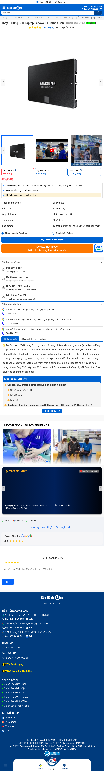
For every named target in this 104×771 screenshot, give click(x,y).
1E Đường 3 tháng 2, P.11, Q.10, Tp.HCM (25, 615)
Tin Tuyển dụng (12, 664)
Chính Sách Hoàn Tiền (15, 701)
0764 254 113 (10, 313)
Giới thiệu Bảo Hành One (17, 671)
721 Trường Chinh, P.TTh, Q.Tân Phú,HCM (26, 632)
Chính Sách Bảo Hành (15, 684)
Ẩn (24, 378)
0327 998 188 (10, 323)
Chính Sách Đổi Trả (14, 692)
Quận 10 (18, 521)
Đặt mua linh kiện (52, 239)
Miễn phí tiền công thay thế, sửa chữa (47, 248)
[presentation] (3, 82)
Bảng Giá (52, 769)
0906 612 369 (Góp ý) (15, 658)
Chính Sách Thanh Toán (16, 705)
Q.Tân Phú (31, 521)
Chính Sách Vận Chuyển (16, 697)
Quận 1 (5, 521)
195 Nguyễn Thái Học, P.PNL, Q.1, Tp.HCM (26, 623)
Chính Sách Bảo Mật (14, 688)
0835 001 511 (10, 333)
